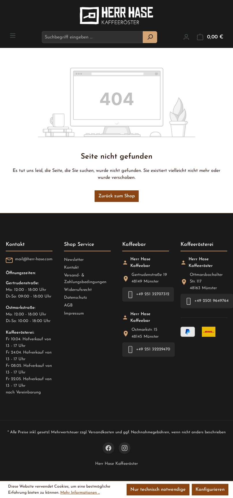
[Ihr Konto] (186, 37)
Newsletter (74, 260)
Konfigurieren (210, 489)
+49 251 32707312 (148, 294)
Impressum (74, 313)
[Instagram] (124, 448)
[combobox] (92, 37)
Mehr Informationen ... (80, 492)
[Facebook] (108, 448)
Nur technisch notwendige (158, 489)
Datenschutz (75, 298)
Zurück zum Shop (116, 196)
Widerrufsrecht (78, 290)
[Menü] (13, 36)
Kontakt (71, 267)
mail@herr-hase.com (33, 259)
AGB (68, 305)
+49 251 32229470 (148, 349)
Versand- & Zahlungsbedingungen (85, 278)
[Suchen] (150, 37)
